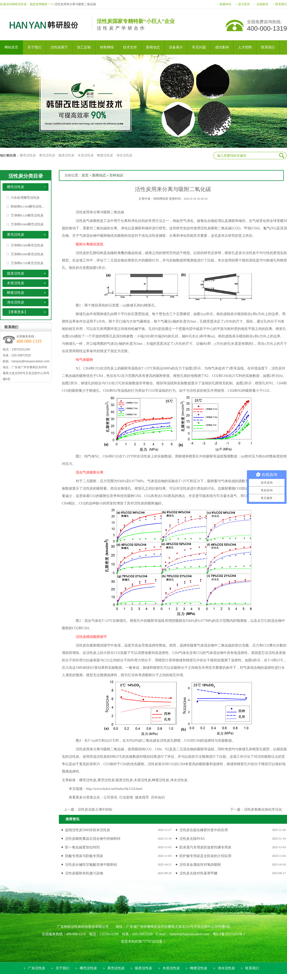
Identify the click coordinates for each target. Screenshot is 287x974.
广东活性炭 (36, 968)
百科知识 (116, 175)
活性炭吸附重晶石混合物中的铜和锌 (92, 839)
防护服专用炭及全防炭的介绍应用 (205, 856)
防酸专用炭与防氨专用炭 (84, 856)
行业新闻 (126, 797)
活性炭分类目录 (25, 176)
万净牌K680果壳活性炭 (27, 254)
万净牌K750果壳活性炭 (27, 263)
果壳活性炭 (47, 155)
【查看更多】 (17, 312)
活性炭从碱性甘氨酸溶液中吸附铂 (91, 864)
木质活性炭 (86, 155)
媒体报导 (142, 797)
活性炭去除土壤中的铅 (95, 809)
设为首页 (244, 4)
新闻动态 (99, 175)
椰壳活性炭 (28, 155)
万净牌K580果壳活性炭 (27, 245)
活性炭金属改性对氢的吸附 (200, 864)
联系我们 (281, 4)
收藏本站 (225, 4)
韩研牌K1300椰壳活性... (27, 206)
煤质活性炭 (66, 155)
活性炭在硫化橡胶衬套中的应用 (203, 830)
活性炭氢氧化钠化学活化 (263, 809)
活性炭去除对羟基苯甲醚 (198, 873)
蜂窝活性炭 (105, 155)
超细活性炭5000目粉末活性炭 (87, 830)
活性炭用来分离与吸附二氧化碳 (75, 4)
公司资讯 (110, 797)
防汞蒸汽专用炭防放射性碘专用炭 (205, 847)
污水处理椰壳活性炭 (25, 197)
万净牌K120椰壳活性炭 (27, 215)
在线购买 (262, 4)
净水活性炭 (124, 155)
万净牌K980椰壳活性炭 (27, 224)
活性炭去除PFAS (192, 839)
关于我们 (63, 968)
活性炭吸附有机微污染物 (84, 873)
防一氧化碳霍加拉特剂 (82, 847)
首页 (85, 175)
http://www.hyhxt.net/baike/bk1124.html (114, 789)
